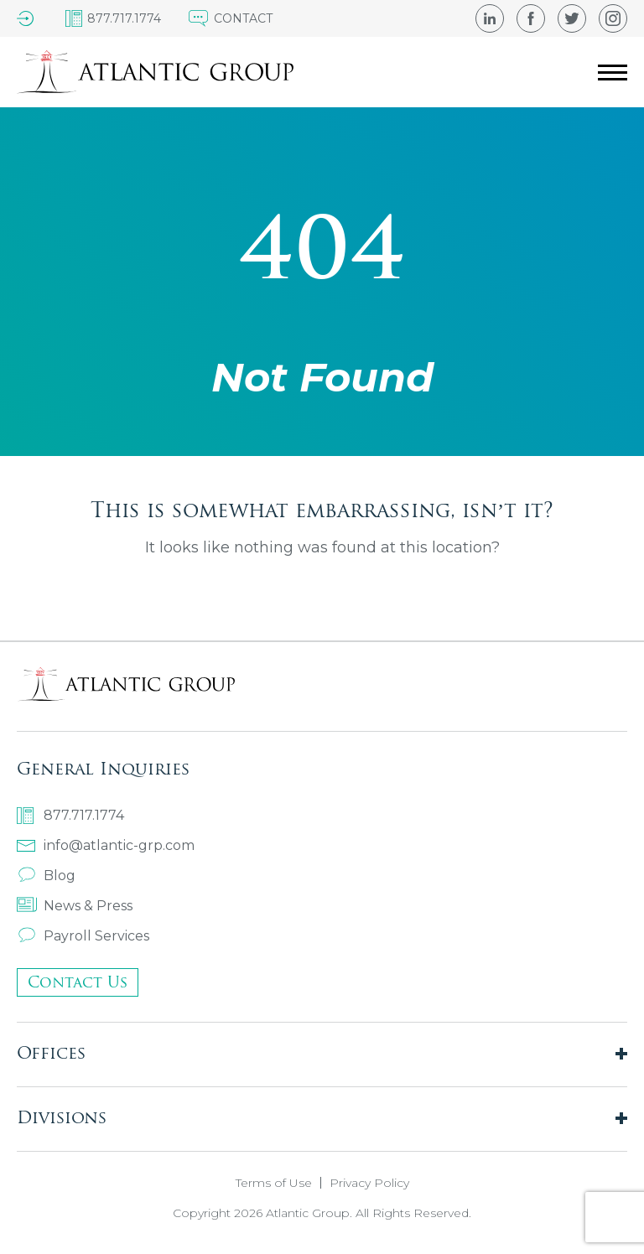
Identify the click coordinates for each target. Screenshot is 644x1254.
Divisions (61, 1116)
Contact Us (77, 982)
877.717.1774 (70, 815)
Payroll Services (83, 936)
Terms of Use (274, 1183)
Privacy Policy (369, 1183)
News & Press (74, 906)
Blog (46, 876)
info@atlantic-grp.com (106, 845)
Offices (51, 1052)
